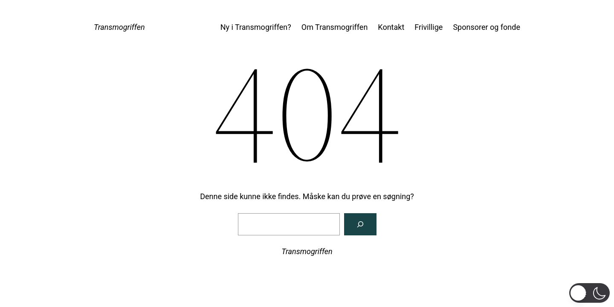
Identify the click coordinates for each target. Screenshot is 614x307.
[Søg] (360, 224)
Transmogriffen (119, 27)
